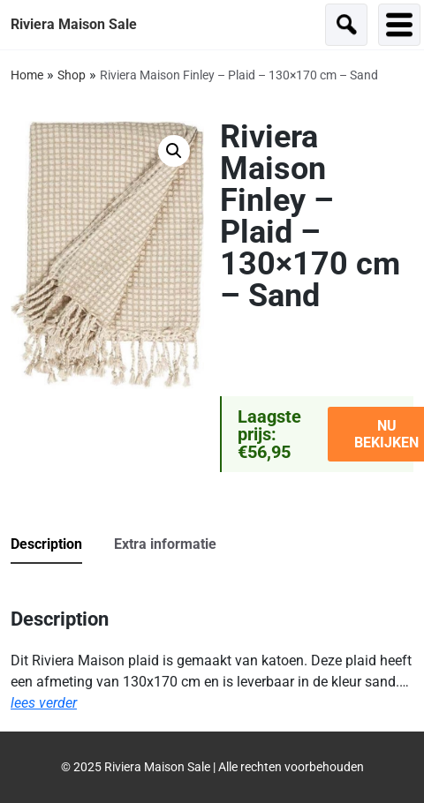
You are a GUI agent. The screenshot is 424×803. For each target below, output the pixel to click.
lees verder (44, 702)
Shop (71, 75)
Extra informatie (165, 544)
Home (27, 75)
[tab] (60, 545)
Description (46, 544)
